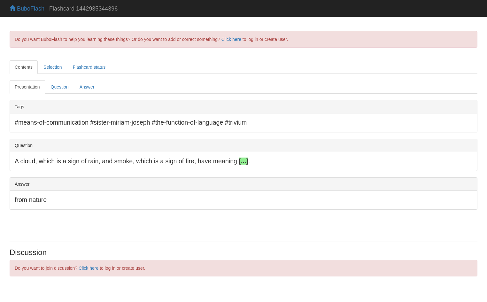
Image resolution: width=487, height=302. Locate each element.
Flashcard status (89, 67)
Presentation (27, 86)
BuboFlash (27, 8)
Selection (52, 67)
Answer (87, 86)
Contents (24, 67)
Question (60, 86)
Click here (231, 39)
